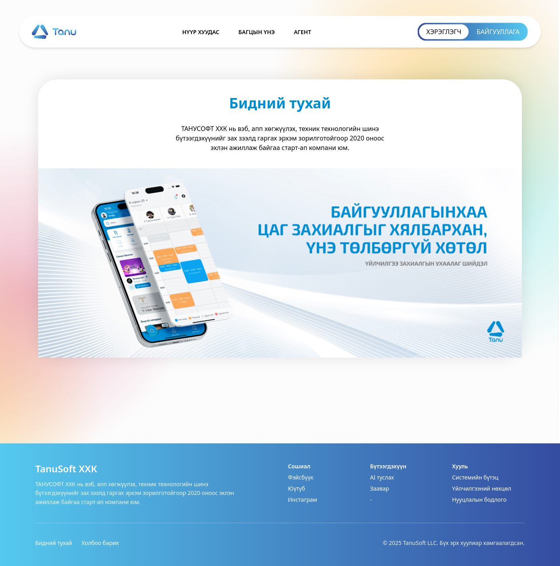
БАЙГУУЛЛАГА (498, 31)
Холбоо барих (100, 543)
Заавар (379, 488)
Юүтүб (296, 488)
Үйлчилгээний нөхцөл (481, 488)
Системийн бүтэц (475, 477)
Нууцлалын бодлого (479, 499)
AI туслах (382, 477)
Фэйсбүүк (300, 477)
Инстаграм (302, 499)
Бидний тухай (53, 543)
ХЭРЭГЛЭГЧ (444, 31)
